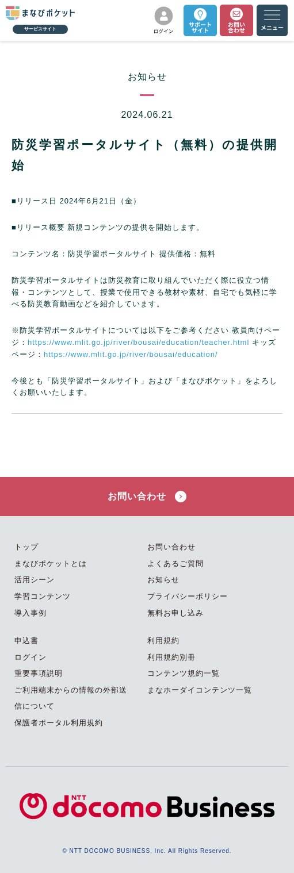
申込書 (26, 640)
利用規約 (163, 640)
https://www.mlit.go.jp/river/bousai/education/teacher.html (138, 342)
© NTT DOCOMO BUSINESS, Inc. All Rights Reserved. (146, 851)
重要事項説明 (38, 673)
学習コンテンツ (42, 596)
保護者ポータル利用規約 (58, 722)
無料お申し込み (175, 613)
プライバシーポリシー (187, 596)
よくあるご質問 (175, 563)
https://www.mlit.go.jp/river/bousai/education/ (131, 354)
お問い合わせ (147, 496)
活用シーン (34, 579)
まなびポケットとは (50, 563)
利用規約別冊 (171, 657)
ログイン (30, 657)
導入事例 (30, 613)
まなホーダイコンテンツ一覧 (199, 690)
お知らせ (163, 579)
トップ (26, 547)
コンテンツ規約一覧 (183, 673)
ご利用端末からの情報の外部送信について (70, 698)
